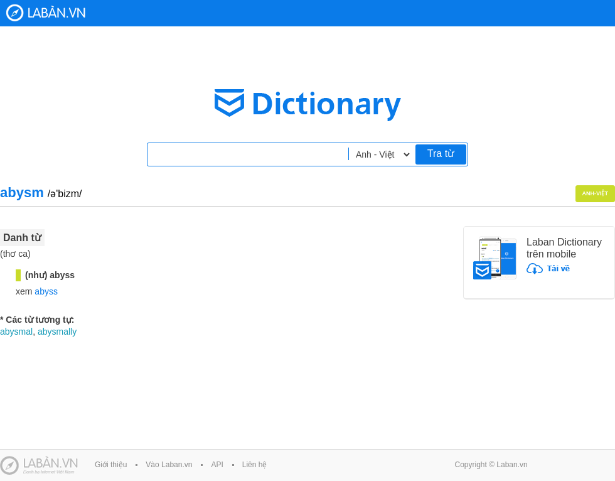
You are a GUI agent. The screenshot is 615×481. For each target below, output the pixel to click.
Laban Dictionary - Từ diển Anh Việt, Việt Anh (45, 12)
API (217, 464)
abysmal (16, 332)
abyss (46, 291)
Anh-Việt (595, 193)
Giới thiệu (111, 464)
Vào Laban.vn (169, 464)
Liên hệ (254, 464)
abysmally (57, 332)
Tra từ (440, 153)
